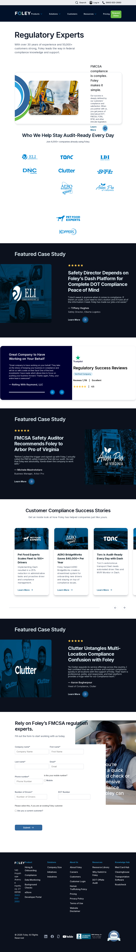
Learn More (78, 320)
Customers (72, 14)
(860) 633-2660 (17, 898)
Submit (28, 827)
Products (35, 14)
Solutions (53, 14)
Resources (89, 14)
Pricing (106, 14)
